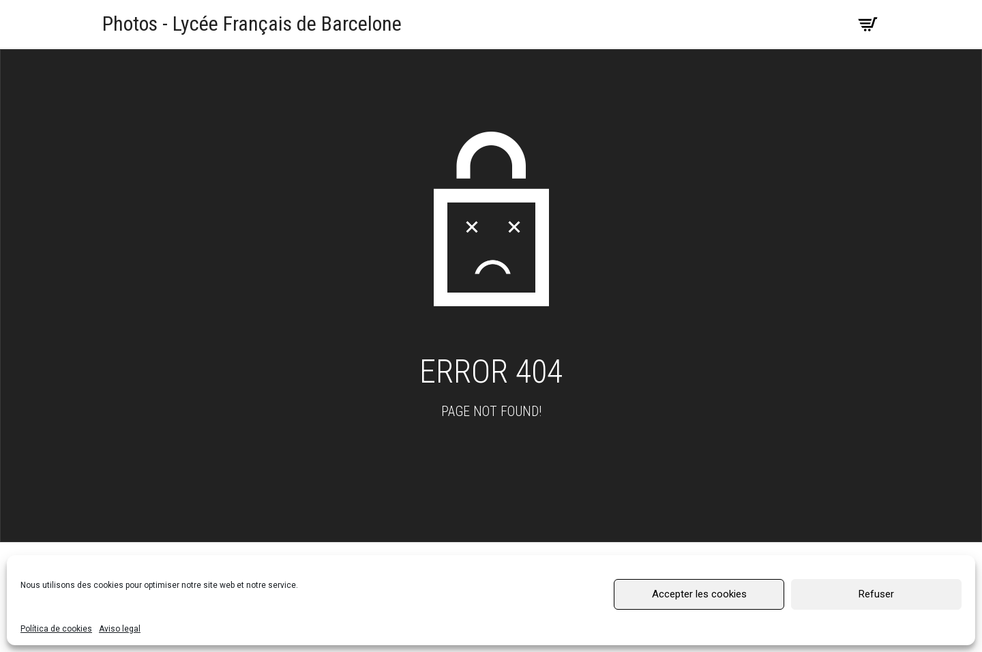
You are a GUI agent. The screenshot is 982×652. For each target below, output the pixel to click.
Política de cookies (56, 629)
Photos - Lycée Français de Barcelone (252, 23)
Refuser (876, 594)
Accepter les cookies (699, 594)
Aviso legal (119, 629)
